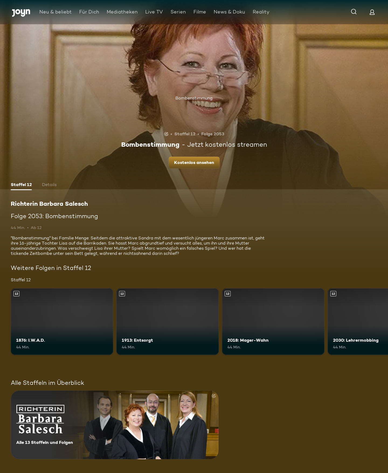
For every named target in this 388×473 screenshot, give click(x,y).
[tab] (21, 185)
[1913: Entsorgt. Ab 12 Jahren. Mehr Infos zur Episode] (167, 321)
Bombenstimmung (194, 98)
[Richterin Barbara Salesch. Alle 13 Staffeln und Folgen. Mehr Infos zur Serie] (115, 424)
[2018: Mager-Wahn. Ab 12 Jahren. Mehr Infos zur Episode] (273, 321)
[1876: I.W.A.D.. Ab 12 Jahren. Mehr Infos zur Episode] (62, 321)
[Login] (372, 12)
